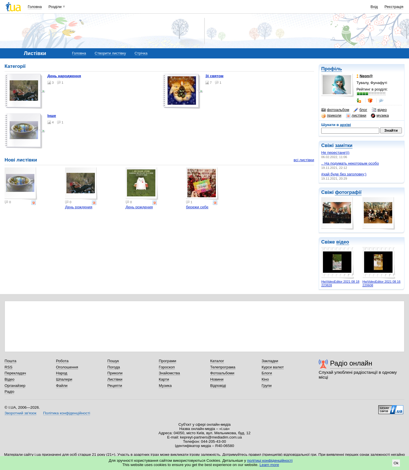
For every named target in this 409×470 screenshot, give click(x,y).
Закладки (270, 361)
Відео (9, 379)
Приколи (114, 373)
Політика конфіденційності (66, 413)
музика (380, 115)
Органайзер (15, 385)
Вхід (374, 7)
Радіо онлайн (351, 363)
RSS (8, 367)
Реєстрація (394, 7)
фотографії (348, 192)
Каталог (217, 361)
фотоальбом (335, 110)
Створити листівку (110, 53)
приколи (331, 115)
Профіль (331, 69)
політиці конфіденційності (270, 460)
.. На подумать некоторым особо (350, 163)
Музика (165, 385)
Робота (62, 361)
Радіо (9, 391)
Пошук (113, 361)
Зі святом (214, 76)
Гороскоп (167, 367)
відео (379, 110)
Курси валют (273, 367)
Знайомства (169, 373)
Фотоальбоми (222, 373)
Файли (62, 385)
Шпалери (64, 379)
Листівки (114, 379)
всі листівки (304, 160)
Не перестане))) (335, 152)
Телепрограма (222, 367)
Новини (217, 379)
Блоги (267, 373)
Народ (61, 373)
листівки (356, 115)
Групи (267, 385)
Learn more (269, 465)
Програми (167, 361)
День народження (64, 76)
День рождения (78, 207)
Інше (51, 116)
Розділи (55, 7)
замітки (343, 145)
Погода (113, 367)
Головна (35, 7)
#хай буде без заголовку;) (343, 174)
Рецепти (114, 385)
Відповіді (218, 385)
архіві (345, 125)
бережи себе (197, 207)
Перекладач (15, 373)
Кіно (265, 379)
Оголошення (67, 367)
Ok (396, 463)
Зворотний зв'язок (20, 413)
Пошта (10, 361)
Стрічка (141, 53)
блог (360, 110)
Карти (164, 379)
